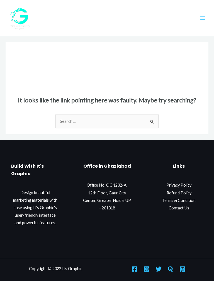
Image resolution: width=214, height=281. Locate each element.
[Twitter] (158, 269)
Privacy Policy (178, 185)
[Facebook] (135, 269)
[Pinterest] (182, 269)
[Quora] (170, 269)
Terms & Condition (179, 200)
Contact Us (179, 208)
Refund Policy (179, 192)
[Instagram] (147, 269)
